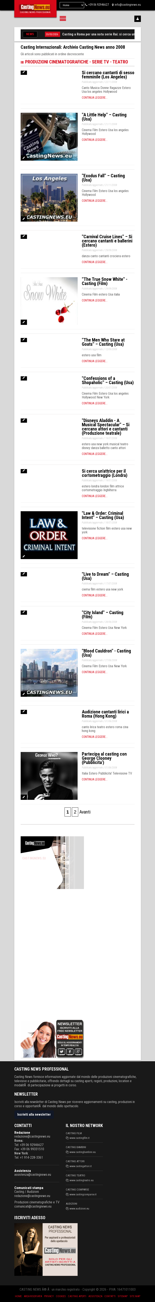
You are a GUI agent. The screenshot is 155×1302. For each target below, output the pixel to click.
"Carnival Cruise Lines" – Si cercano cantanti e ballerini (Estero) (107, 241)
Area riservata (33, 1296)
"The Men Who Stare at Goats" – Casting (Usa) (103, 342)
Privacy (49, 1296)
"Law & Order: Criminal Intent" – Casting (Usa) (103, 515)
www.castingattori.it (81, 1166)
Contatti (110, 1296)
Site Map (135, 1296)
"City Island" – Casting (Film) (102, 614)
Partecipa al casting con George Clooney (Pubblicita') (104, 758)
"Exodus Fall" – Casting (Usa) (103, 178)
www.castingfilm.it (80, 1137)
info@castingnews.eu (128, 4)
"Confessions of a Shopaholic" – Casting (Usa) (108, 380)
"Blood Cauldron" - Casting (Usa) (106, 653)
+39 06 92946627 (98, 4)
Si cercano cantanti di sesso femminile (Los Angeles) (108, 74)
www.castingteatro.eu (82, 1180)
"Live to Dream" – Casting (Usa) (105, 576)
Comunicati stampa (28, 1188)
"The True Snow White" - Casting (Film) (104, 281)
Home (18, 1296)
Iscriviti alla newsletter (34, 1114)
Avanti (84, 812)
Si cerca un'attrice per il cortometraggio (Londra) (104, 473)
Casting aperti (77, 1296)
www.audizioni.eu (79, 1208)
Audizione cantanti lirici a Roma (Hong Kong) (105, 714)
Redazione (22, 1132)
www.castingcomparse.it (83, 1194)
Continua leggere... (95, 97)
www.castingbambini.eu (83, 1152)
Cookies (61, 1296)
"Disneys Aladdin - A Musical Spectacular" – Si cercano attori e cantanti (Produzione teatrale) (105, 427)
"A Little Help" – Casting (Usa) (104, 117)
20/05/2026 (54, 34)
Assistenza (22, 1171)
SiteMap (123, 1296)
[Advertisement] (52, 953)
